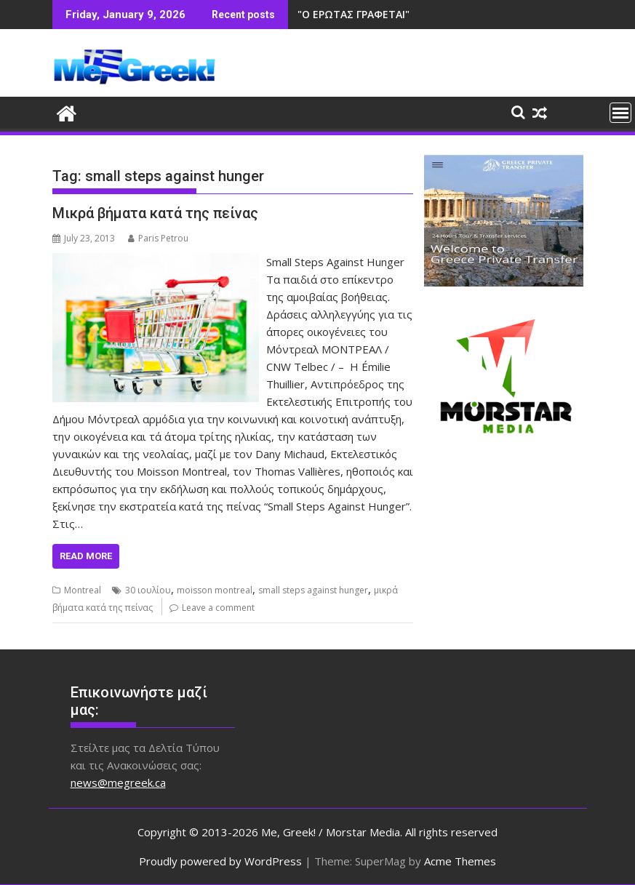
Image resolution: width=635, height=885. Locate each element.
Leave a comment (218, 607)
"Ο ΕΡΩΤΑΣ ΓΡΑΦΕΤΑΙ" (353, 14)
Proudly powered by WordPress (220, 861)
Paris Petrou (158, 238)
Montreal (82, 590)
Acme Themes (460, 861)
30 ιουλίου (148, 590)
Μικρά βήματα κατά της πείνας (155, 213)
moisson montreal (214, 590)
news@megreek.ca (118, 782)
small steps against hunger (313, 590)
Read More (86, 555)
